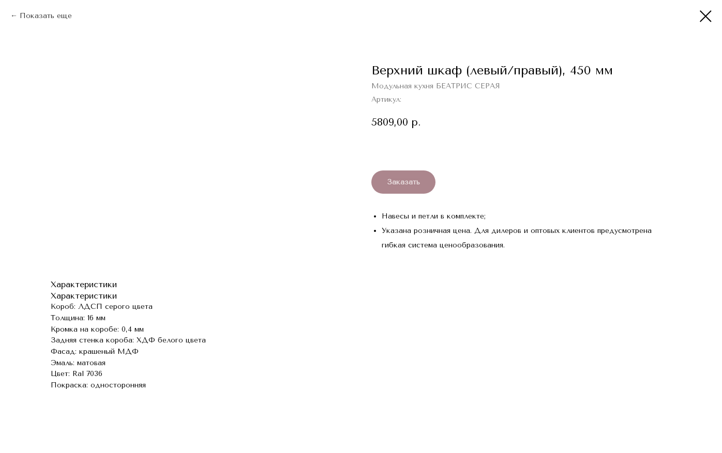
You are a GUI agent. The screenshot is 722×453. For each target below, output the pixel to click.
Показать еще (46, 15)
